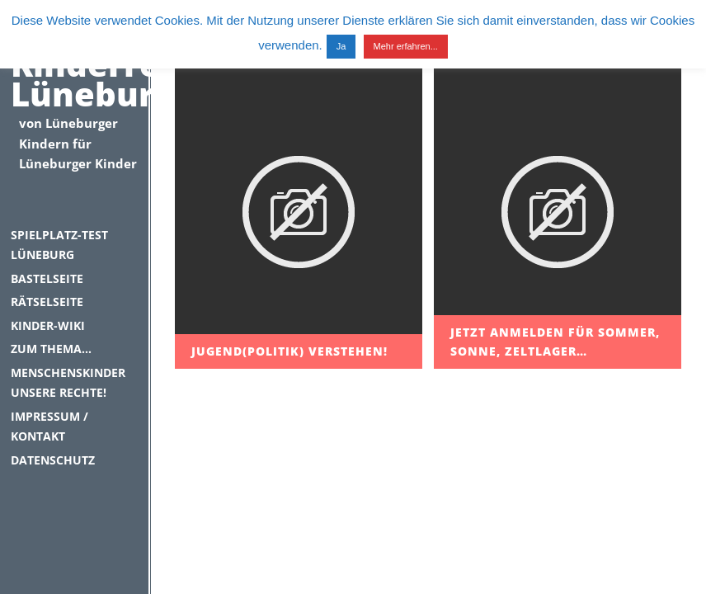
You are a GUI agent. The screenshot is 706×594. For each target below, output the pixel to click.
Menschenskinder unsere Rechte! (68, 383)
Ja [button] (341, 46)
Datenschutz (53, 460)
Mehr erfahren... (406, 46)
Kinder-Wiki (48, 325)
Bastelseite (47, 278)
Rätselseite (47, 301)
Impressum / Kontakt (49, 426)
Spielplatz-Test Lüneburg (59, 245)
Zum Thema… (51, 348)
